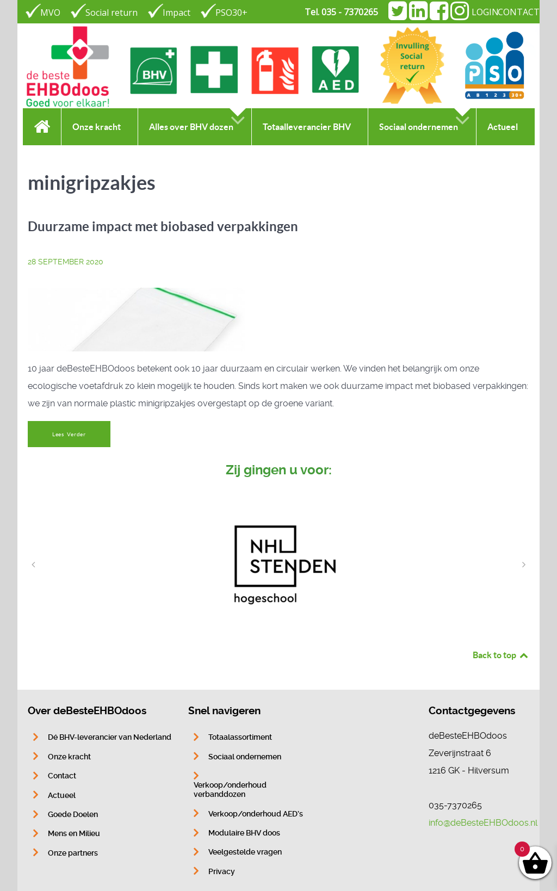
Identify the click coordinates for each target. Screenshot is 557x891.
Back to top (501, 655)
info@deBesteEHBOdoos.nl (483, 823)
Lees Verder (69, 434)
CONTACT (519, 12)
